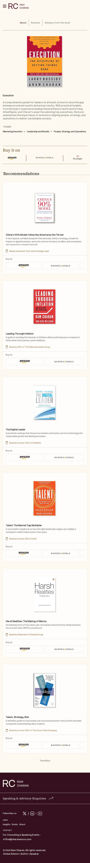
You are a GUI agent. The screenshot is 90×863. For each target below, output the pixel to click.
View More (45, 761)
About (22, 824)
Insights (6, 824)
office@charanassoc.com (17, 839)
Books (15, 824)
